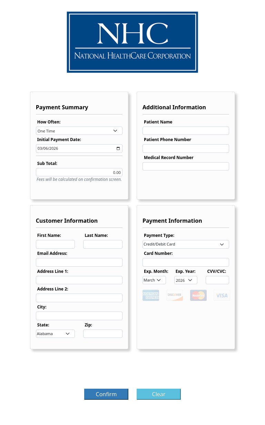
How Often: (49, 122)
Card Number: (158, 253)
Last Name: (96, 235)
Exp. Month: (156, 271)
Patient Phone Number (167, 139)
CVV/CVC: (216, 271)
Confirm (106, 394)
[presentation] (132, 371)
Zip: (88, 325)
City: (42, 307)
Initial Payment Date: (59, 139)
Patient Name (158, 122)
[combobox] (79, 131)
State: (43, 325)
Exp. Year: (186, 271)
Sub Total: (47, 163)
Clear (159, 394)
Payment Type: (159, 235)
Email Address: (52, 253)
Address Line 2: (52, 289)
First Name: (49, 235)
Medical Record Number (169, 157)
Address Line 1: (52, 271)
